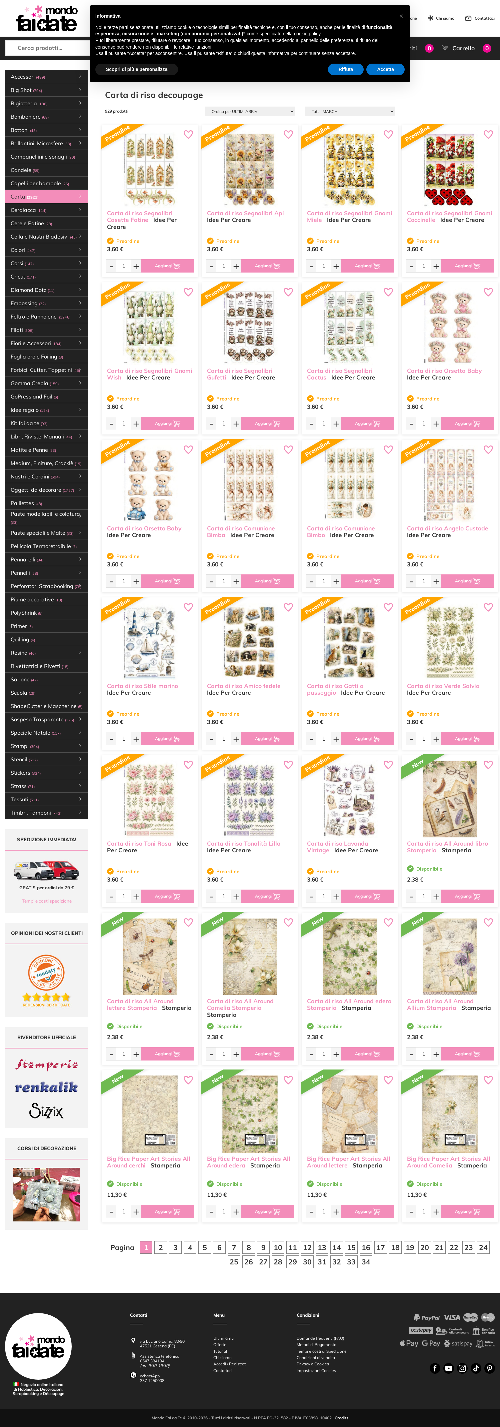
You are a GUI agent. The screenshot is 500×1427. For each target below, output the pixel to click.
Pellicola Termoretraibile (44, 546)
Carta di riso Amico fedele (244, 685)
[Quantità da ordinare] (123, 266)
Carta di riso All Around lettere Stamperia (140, 1005)
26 (248, 1261)
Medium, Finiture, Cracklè (46, 463)
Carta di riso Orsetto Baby (144, 528)
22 (454, 1247)
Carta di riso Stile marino (142, 685)
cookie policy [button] (307, 33)
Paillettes (26, 503)
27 (263, 1261)
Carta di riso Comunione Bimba (241, 532)
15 (351, 1247)
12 (307, 1247)
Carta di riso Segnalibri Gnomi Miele (349, 217)
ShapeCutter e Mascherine (46, 706)
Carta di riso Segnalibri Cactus (340, 374)
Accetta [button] (385, 69)
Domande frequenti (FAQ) (320, 1338)
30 (307, 1261)
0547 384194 (152, 1361)
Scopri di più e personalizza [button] (136, 69)
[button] (401, 16)
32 (336, 1261)
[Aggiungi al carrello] (167, 266)
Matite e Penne (33, 449)
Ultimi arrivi (223, 1338)
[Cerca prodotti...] (62, 48)
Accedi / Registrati (230, 1364)
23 (468, 1247)
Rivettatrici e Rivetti (39, 666)
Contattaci (485, 18)
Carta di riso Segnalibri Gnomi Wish (149, 374)
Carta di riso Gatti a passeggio (335, 689)
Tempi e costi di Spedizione (322, 1351)
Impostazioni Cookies (316, 1370)
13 (322, 1247)
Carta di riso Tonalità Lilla (244, 843)
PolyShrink (26, 612)
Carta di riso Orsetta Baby (444, 370)
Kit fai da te (29, 423)
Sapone (24, 679)
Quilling (23, 639)
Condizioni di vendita (316, 1357)
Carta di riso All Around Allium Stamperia (440, 1005)
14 (336, 1247)
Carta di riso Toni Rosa (139, 843)
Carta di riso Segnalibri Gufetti (240, 374)
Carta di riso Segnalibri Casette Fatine (140, 217)
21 (439, 1247)
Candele (25, 170)
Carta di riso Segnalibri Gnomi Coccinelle (449, 217)
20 (424, 1247)
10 (278, 1247)
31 (322, 1261)
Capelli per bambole (40, 183)
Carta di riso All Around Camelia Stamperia (240, 1005)
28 (278, 1261)
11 (292, 1247)
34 (366, 1261)
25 (234, 1261)
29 (292, 1261)
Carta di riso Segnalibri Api (245, 213)
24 (483, 1247)
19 (410, 1247)
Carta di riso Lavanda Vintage (337, 847)
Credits (341, 1418)
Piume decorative (36, 599)
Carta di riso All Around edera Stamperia (349, 1005)
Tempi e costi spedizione (47, 901)
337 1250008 (152, 1380)
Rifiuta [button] (346, 69)
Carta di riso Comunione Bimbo (341, 532)
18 (395, 1247)
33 (351, 1261)
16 (366, 1247)
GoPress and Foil (34, 396)
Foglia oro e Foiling (37, 356)
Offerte (219, 1344)
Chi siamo (445, 18)
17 (380, 1247)
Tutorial (220, 1351)
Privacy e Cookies (313, 1364)
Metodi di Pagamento (316, 1344)
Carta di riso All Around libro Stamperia (447, 847)
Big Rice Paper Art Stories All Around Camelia (448, 1162)
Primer (22, 626)
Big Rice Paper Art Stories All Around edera (248, 1162)
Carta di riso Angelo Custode (447, 528)
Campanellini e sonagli (43, 156)
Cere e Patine (31, 223)
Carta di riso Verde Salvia (443, 685)
